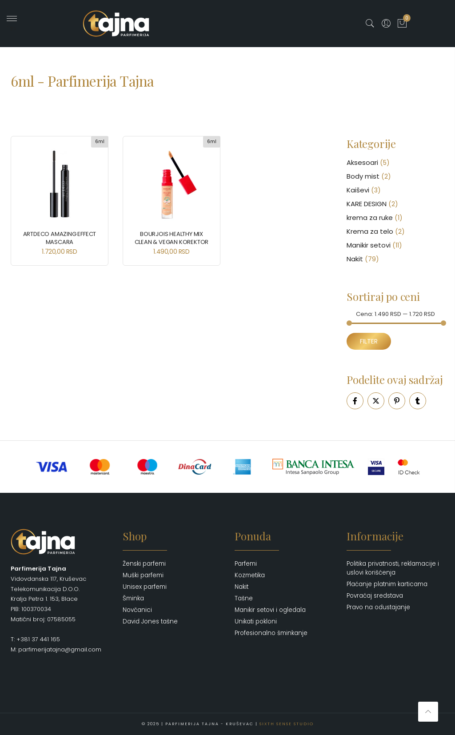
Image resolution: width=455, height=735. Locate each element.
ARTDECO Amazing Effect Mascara (59, 238)
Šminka (133, 598)
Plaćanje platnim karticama (387, 584)
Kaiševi (358, 190)
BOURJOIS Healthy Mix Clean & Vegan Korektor (172, 238)
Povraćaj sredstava (375, 595)
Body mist (363, 176)
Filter (369, 341)
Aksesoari (362, 162)
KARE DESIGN (367, 203)
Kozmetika (250, 575)
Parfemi (246, 563)
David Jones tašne (150, 621)
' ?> (12, 25)
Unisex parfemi (145, 587)
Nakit (355, 259)
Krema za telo (370, 231)
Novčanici (137, 610)
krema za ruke (370, 217)
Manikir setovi (369, 245)
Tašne (244, 598)
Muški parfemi (143, 575)
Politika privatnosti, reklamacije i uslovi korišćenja (393, 568)
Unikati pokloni (256, 621)
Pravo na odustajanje (378, 607)
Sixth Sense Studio (286, 724)
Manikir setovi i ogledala (270, 610)
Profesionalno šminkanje (271, 633)
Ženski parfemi (144, 563)
